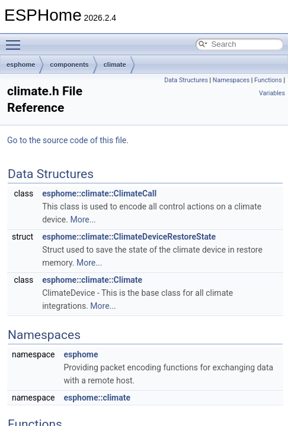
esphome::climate (96, 397)
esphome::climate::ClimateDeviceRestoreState (129, 236)
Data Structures (186, 80)
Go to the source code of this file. (68, 140)
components (69, 64)
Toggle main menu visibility (16, 40)
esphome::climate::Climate (92, 280)
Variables (272, 93)
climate (115, 64)
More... (82, 219)
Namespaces (231, 80)
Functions (268, 80)
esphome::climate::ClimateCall (99, 193)
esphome (21, 64)
